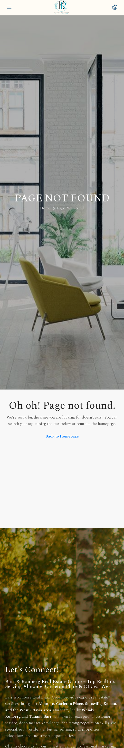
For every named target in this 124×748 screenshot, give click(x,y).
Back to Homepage (62, 436)
